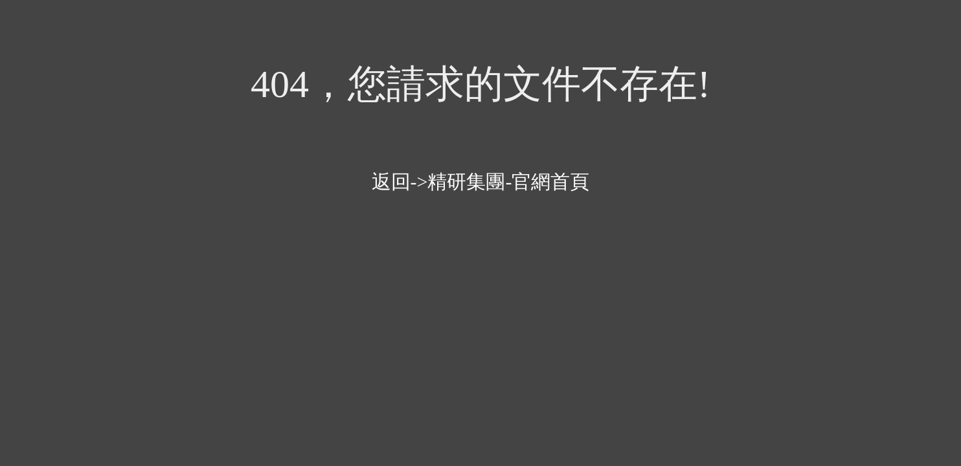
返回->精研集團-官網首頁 (481, 181)
